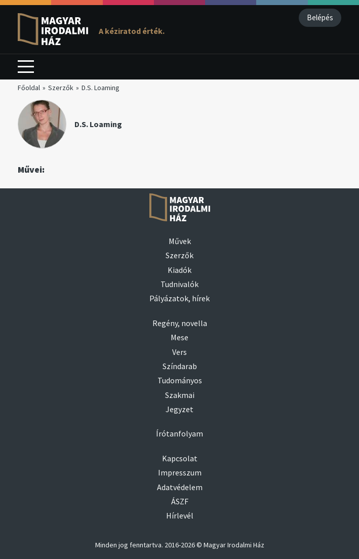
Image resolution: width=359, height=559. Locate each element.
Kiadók (179, 270)
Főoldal (29, 87)
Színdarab (180, 366)
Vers (179, 352)
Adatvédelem (180, 487)
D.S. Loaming (100, 87)
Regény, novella (179, 323)
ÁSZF (179, 501)
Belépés (320, 17)
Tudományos (179, 380)
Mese (179, 337)
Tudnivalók (179, 284)
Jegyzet (179, 409)
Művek (180, 241)
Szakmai (179, 395)
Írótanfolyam (179, 433)
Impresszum (180, 472)
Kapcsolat (179, 458)
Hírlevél (179, 515)
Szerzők (60, 87)
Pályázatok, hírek (179, 298)
